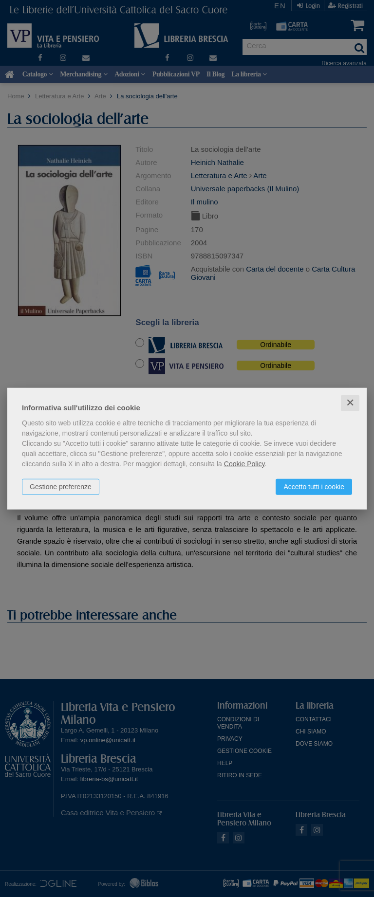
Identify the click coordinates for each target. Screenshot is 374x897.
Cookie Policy (244, 464)
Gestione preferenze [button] (61, 487)
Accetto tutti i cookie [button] (313, 487)
